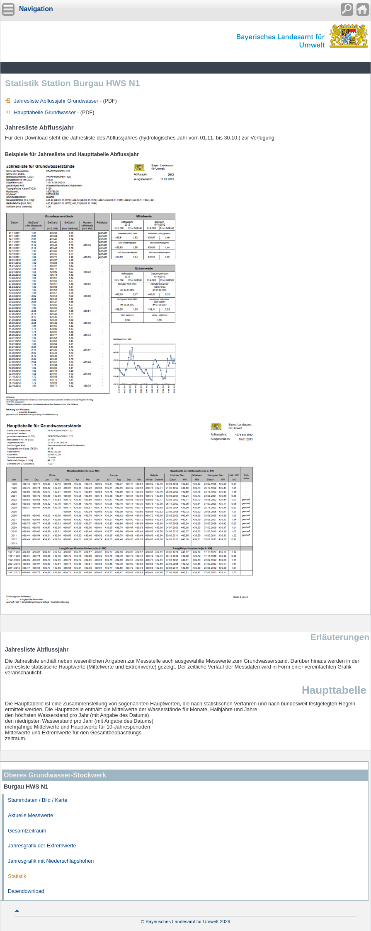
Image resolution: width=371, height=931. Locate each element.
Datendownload (26, 891)
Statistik (17, 876)
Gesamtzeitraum (27, 831)
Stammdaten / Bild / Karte (38, 800)
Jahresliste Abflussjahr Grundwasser (51, 101)
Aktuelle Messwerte (30, 815)
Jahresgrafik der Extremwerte (42, 846)
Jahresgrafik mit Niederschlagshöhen (51, 861)
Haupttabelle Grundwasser (40, 112)
